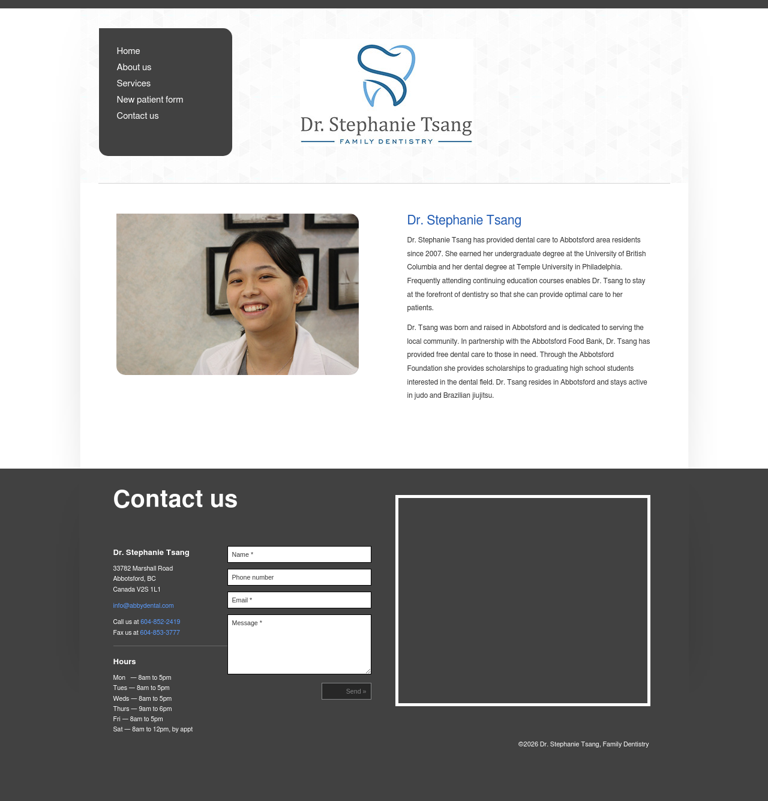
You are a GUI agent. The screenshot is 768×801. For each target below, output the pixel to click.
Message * (299, 644)
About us (134, 67)
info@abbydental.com (143, 605)
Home (128, 51)
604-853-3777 (159, 632)
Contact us (138, 116)
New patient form (150, 99)
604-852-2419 (160, 622)
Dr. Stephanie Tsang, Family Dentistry (442, 105)
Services (134, 83)
